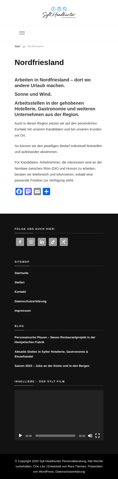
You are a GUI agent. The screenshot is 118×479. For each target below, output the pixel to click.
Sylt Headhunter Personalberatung (62, 461)
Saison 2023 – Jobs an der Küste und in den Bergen (52, 366)
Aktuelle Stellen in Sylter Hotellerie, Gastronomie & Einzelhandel (51, 354)
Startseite (21, 273)
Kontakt (20, 291)
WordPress (46, 471)
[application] (59, 415)
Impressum (23, 310)
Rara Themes (77, 466)
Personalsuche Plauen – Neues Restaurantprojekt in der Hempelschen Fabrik (55, 340)
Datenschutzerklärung (30, 301)
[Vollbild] (97, 435)
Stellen (20, 282)
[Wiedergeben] (20, 435)
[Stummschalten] (90, 435)
